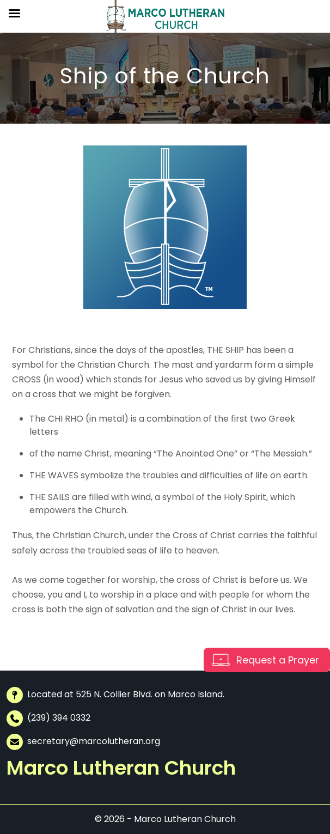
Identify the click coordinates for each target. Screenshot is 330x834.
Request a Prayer (277, 660)
